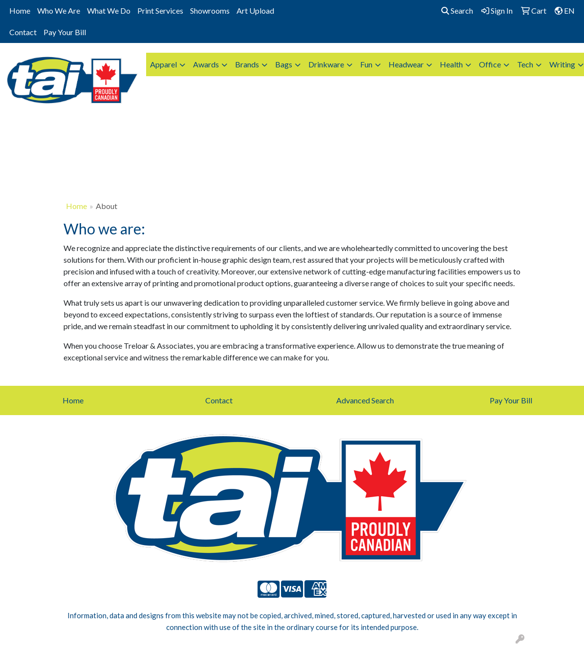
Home (19, 10)
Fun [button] (366, 64)
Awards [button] (206, 64)
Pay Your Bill (64, 32)
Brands (247, 64)
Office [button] (490, 64)
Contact (23, 32)
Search (457, 10)
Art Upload (255, 10)
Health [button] (451, 64)
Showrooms (210, 10)
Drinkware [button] (326, 64)
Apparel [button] (163, 64)
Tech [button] (525, 64)
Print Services (160, 10)
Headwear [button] (406, 64)
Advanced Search (365, 400)
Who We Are (58, 10)
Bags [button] (283, 64)
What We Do (108, 10)
